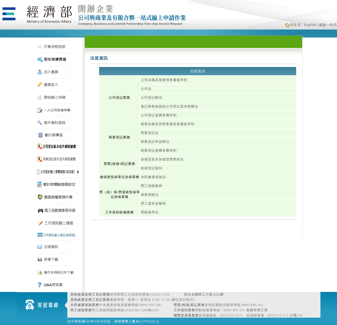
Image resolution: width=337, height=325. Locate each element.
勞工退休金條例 (153, 203)
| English (309, 25)
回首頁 (293, 25)
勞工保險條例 (151, 186)
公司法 (146, 89)
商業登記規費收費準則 (159, 150)
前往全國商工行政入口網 (204, 294)
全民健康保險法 (153, 177)
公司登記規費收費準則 (159, 115)
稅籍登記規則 (151, 168)
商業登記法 (150, 133)
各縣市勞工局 (257, 310)
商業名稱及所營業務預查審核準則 (168, 124)
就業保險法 (150, 195)
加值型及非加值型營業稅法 (162, 159)
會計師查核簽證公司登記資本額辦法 (169, 106)
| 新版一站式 (327, 25)
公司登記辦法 (151, 98)
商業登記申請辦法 (155, 142)
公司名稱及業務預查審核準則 (164, 80)
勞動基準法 (150, 212)
